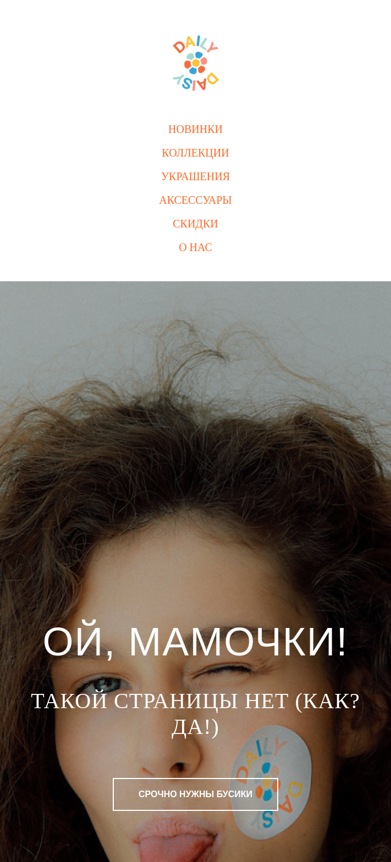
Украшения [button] (195, 176)
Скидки (195, 224)
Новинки (195, 129)
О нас (195, 247)
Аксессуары (195, 200)
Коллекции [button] (195, 153)
